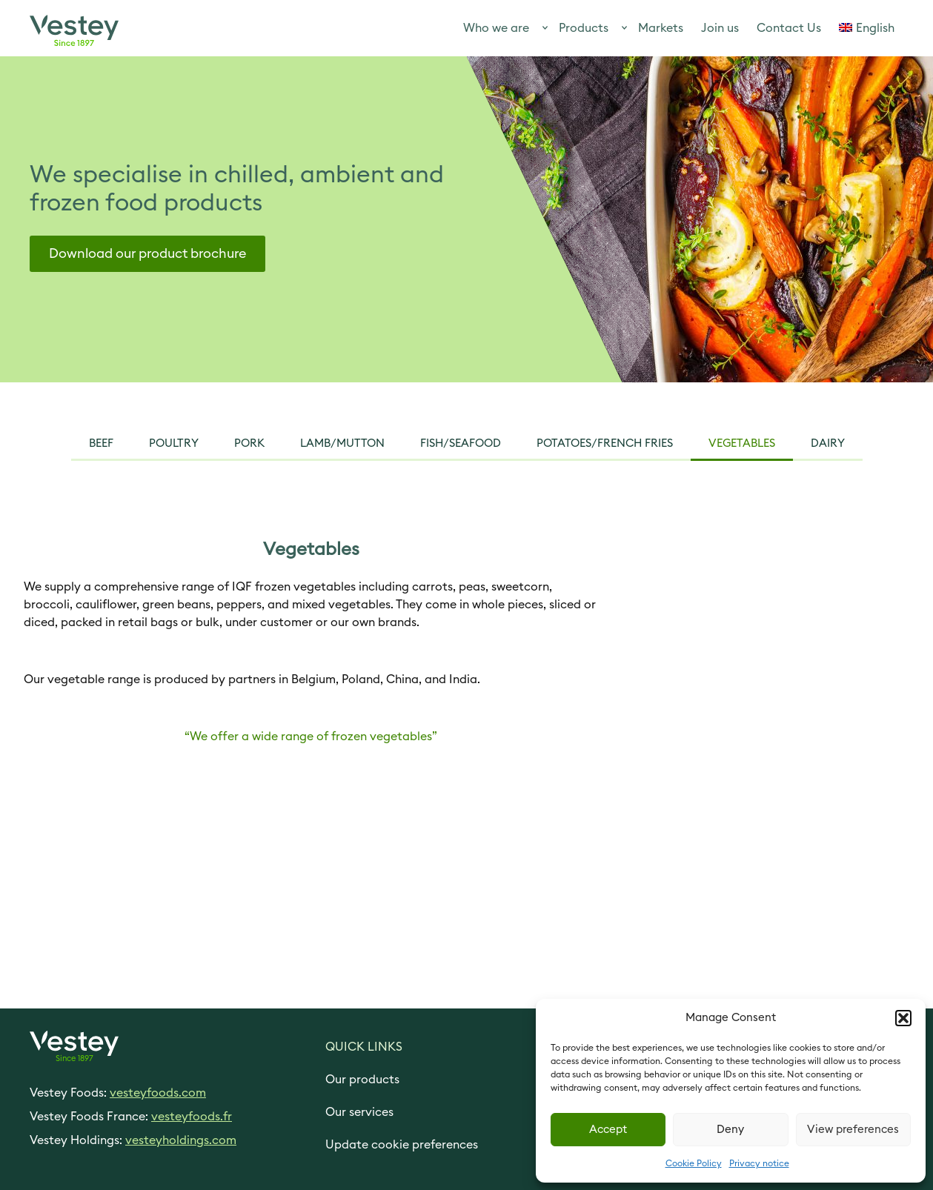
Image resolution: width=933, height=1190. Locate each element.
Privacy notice (759, 1163)
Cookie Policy (693, 1163)
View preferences (853, 1129)
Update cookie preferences (401, 1145)
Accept (608, 1129)
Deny (730, 1129)
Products (583, 28)
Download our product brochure (147, 253)
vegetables (741, 443)
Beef (101, 443)
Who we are (496, 28)
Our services (359, 1112)
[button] (903, 1018)
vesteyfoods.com (158, 1093)
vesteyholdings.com (180, 1140)
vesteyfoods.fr (191, 1117)
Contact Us (789, 28)
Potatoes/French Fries (605, 443)
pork (249, 443)
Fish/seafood (460, 443)
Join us (720, 28)
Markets (660, 28)
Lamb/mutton (342, 443)
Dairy (828, 443)
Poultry (174, 443)
